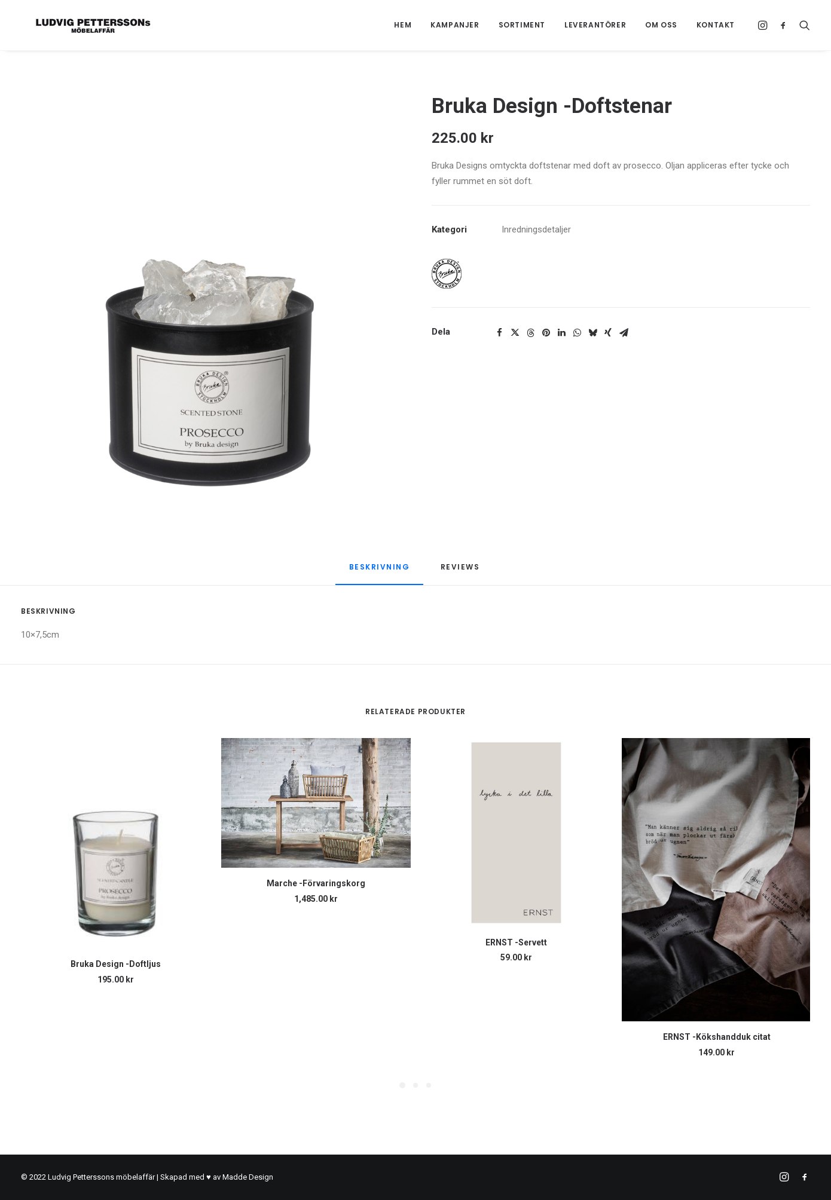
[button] (764, 25)
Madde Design (247, 1177)
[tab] (461, 571)
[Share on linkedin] (561, 333)
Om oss (661, 25)
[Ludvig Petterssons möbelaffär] (80, 25)
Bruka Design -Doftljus (116, 964)
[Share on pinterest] (546, 333)
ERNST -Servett (516, 942)
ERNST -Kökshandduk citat (717, 1037)
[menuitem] (403, 25)
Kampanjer (454, 25)
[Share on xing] (608, 333)
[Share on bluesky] (592, 333)
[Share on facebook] (499, 333)
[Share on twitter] (515, 333)
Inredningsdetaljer (536, 229)
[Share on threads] (530, 333)
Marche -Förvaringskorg (316, 883)
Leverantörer (595, 25)
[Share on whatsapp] (577, 333)
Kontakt (715, 25)
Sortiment (522, 25)
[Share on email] (623, 333)
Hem (402, 25)
